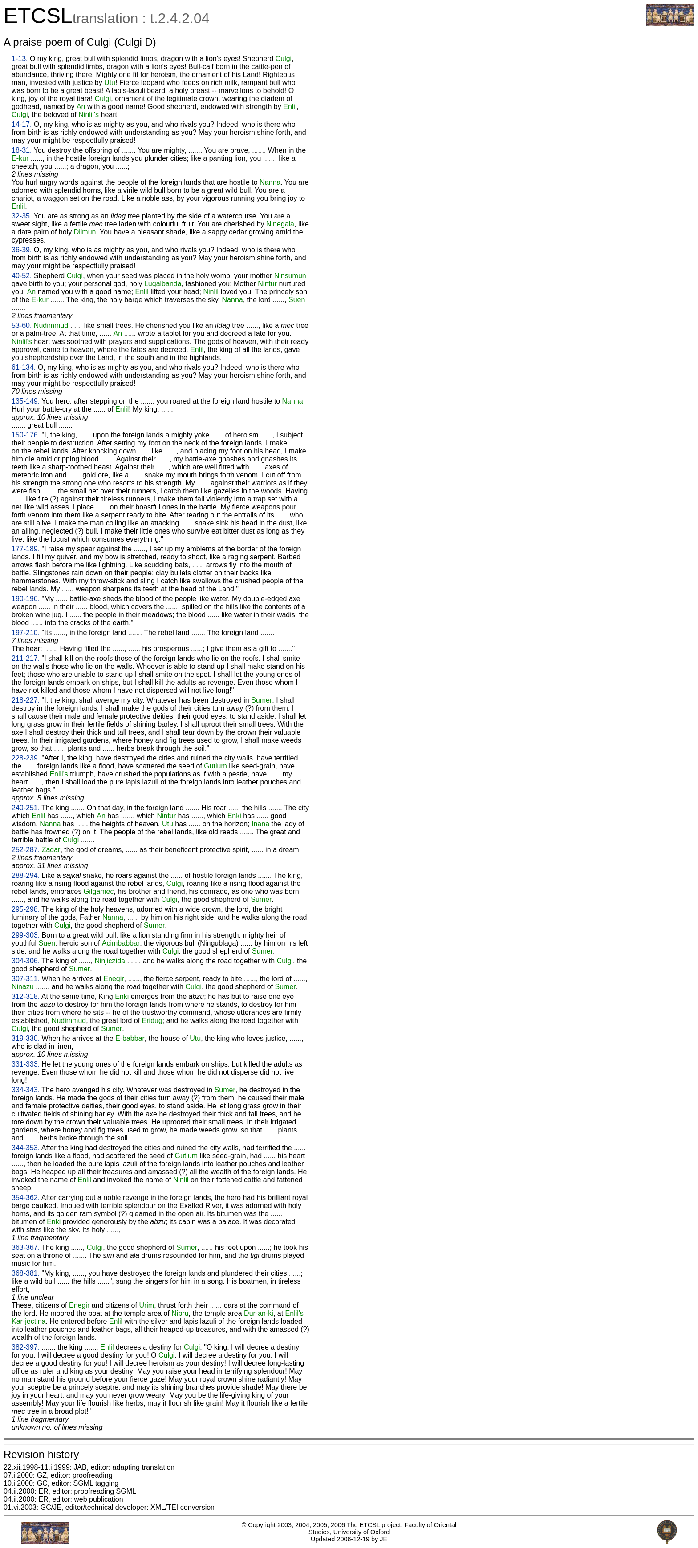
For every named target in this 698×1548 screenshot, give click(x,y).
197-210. (26, 632)
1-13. (20, 58)
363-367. (26, 1247)
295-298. (26, 909)
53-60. (22, 325)
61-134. (24, 367)
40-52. (22, 275)
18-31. (22, 150)
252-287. (26, 849)
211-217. (26, 658)
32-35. (22, 216)
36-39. (22, 250)
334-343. (26, 1090)
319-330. (26, 1038)
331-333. (26, 1064)
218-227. (26, 700)
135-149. (26, 401)
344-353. (26, 1148)
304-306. (26, 961)
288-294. (26, 875)
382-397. (26, 1347)
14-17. (22, 124)
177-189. (26, 549)
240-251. (26, 808)
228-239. (26, 758)
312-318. (26, 996)
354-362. (26, 1197)
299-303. (26, 935)
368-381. (26, 1273)
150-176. (26, 435)
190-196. (26, 598)
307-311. (26, 978)
